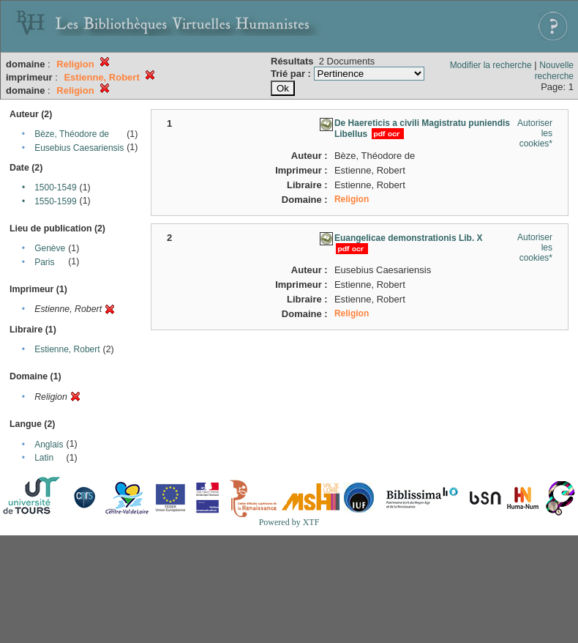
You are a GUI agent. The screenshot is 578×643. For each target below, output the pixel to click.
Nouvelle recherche (554, 70)
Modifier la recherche (491, 65)
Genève (49, 248)
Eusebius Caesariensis (79, 148)
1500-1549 (55, 187)
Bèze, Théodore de (71, 134)
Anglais (48, 444)
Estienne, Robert (67, 349)
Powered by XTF (289, 522)
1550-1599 (55, 201)
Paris (44, 262)
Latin (43, 458)
